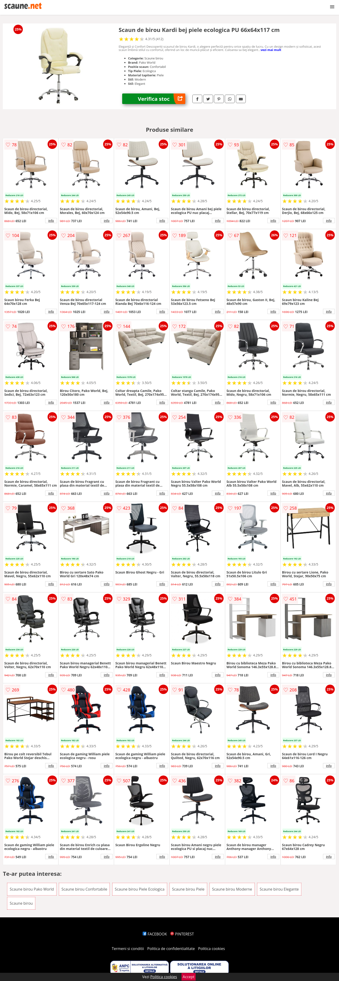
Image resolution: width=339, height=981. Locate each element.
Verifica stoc (161, 98)
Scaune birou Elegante (279, 889)
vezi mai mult (271, 50)
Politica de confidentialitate (171, 948)
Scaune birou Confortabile (84, 889)
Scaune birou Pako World (32, 889)
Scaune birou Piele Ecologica (140, 889)
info (51, 220)
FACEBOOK (155, 934)
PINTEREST (182, 934)
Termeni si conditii (128, 948)
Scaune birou (21, 903)
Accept (188, 976)
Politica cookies (211, 948)
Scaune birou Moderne (232, 889)
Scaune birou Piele (188, 889)
